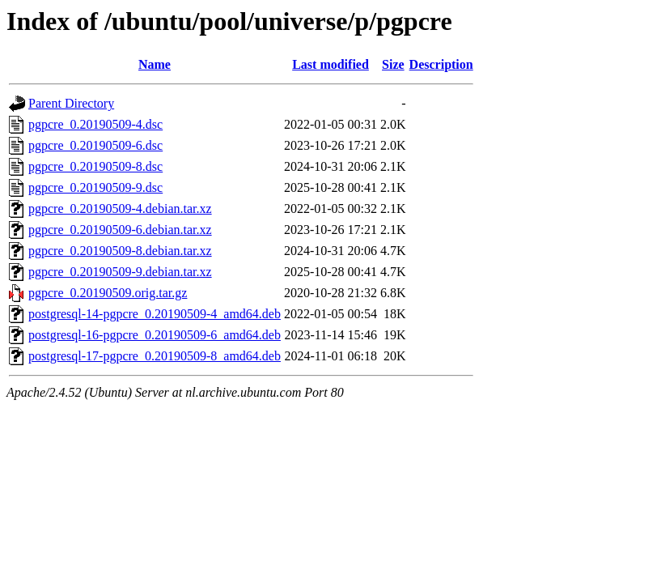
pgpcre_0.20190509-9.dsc (95, 187)
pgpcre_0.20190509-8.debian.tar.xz (120, 250)
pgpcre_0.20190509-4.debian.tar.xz (120, 208)
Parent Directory (71, 103)
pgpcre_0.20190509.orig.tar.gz (107, 293)
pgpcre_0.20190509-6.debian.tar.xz (120, 229)
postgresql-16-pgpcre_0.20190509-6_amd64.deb (154, 335)
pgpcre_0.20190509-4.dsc (95, 124)
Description (441, 64)
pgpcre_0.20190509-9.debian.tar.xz (120, 272)
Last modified (330, 64)
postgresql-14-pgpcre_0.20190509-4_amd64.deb (154, 314)
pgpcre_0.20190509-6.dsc (95, 145)
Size (393, 64)
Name (154, 64)
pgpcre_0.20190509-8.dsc (95, 166)
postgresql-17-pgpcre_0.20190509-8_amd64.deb (154, 356)
